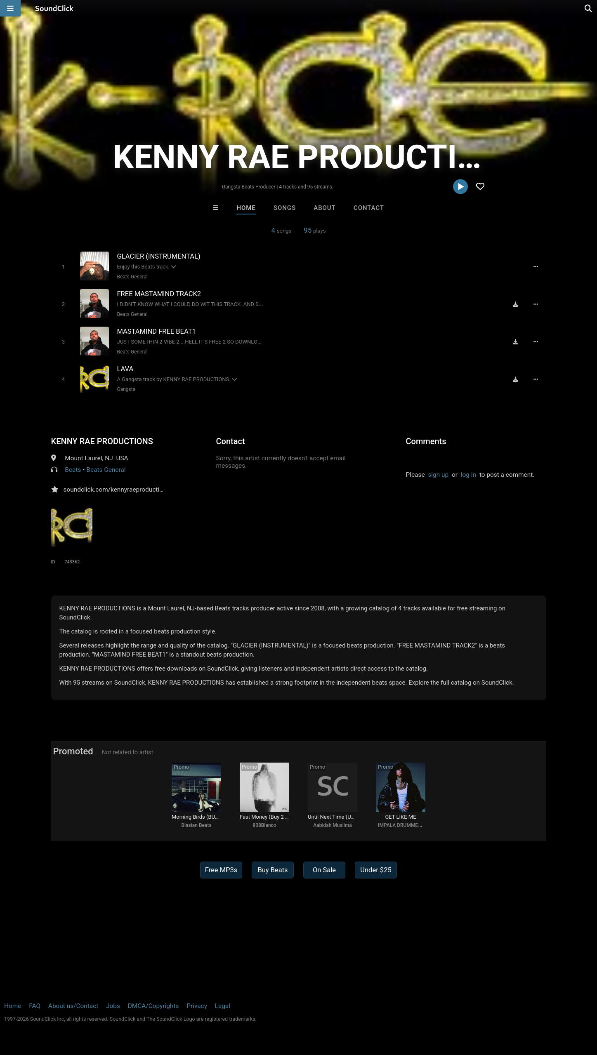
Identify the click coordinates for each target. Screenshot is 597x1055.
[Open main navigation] (10, 8)
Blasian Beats (196, 825)
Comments (426, 441)
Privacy (196, 1006)
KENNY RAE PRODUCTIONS (102, 441)
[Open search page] (588, 8)
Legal (222, 1006)
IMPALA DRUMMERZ (401, 825)
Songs (285, 208)
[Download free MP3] (515, 304)
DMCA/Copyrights (153, 1006)
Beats (73, 469)
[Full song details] (536, 266)
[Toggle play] (63, 267)
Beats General (132, 277)
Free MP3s (221, 870)
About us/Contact (73, 1006)
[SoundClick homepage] (54, 8)
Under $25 (375, 870)
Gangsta (126, 389)
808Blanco (264, 825)
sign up (438, 474)
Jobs (113, 1006)
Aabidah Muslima (332, 825)
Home (245, 208)
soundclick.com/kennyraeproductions (117, 489)
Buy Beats (272, 870)
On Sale (324, 870)
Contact (369, 208)
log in (468, 474)
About (324, 208)
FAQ (34, 1006)
